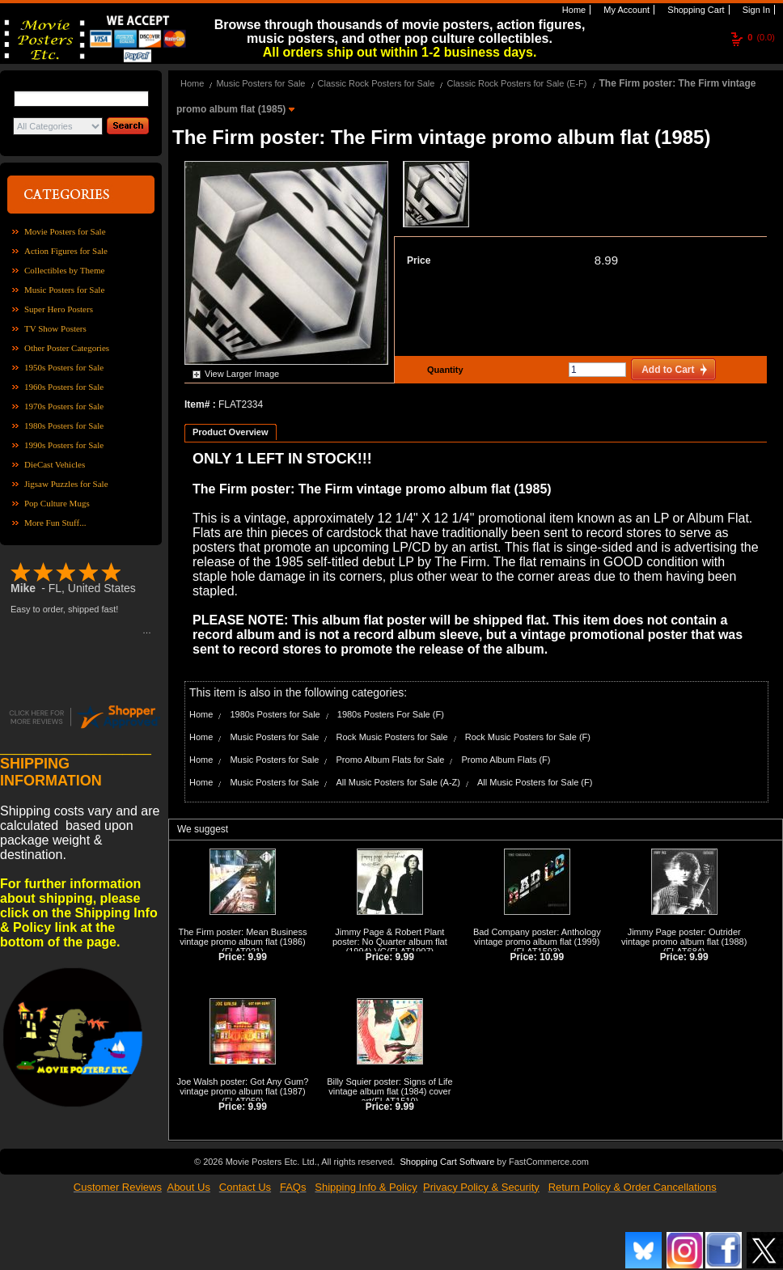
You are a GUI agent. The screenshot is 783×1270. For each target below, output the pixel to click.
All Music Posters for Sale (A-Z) (398, 782)
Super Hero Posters (58, 309)
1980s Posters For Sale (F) (390, 714)
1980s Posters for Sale (64, 425)
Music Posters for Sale (64, 289)
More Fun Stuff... (55, 522)
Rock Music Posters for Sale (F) (527, 737)
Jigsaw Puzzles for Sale (66, 484)
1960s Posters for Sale (64, 387)
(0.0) (761, 37)
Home (573, 10)
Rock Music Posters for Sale (392, 737)
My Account (625, 10)
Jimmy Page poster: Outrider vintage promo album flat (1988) (684, 936)
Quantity (443, 370)
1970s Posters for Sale (64, 406)
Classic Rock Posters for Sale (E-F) (516, 83)
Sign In (755, 10)
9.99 (257, 957)
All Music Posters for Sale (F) (534, 782)
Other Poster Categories (66, 348)
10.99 (552, 957)
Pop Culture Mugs (57, 503)
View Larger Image (242, 374)
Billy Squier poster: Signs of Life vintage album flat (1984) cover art (389, 1091)
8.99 (606, 260)
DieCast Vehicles (54, 464)
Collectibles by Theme (64, 270)
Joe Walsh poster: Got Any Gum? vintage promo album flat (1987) (243, 1086)
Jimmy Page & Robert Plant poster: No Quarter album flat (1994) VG (389, 941)
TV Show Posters (55, 328)
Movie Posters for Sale (65, 231)
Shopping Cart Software (447, 1161)
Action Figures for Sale (66, 251)
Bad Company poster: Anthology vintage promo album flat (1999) (537, 936)
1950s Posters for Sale (64, 367)
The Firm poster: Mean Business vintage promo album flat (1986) (242, 936)
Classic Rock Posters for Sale (376, 83)
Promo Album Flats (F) (505, 759)
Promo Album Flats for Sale (390, 759)
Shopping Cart (694, 10)
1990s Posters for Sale (64, 445)
